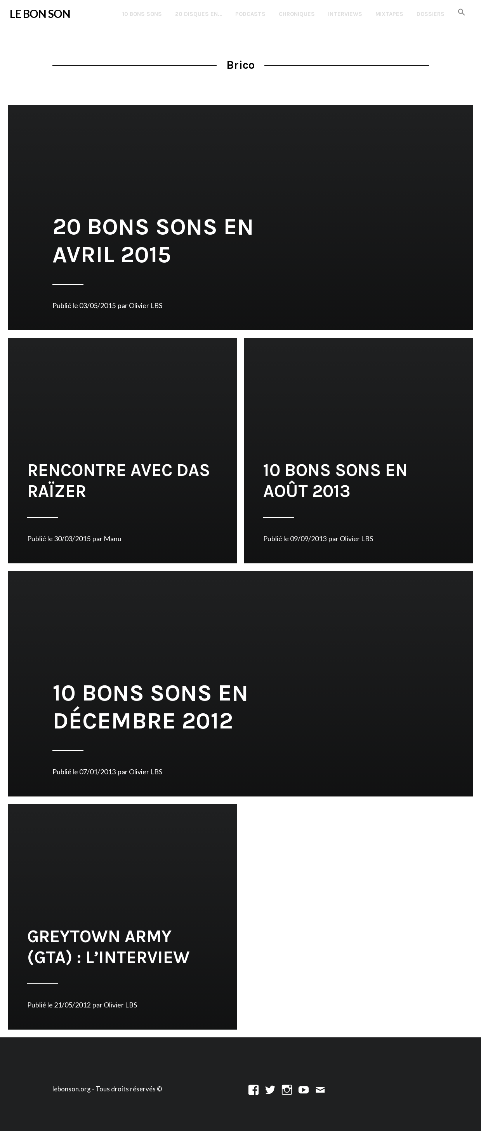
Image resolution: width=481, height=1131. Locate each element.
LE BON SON (40, 13)
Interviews (345, 13)
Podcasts (250, 13)
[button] (461, 12)
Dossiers (431, 13)
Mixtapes (389, 13)
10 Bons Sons (142, 13)
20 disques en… (198, 13)
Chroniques (297, 13)
